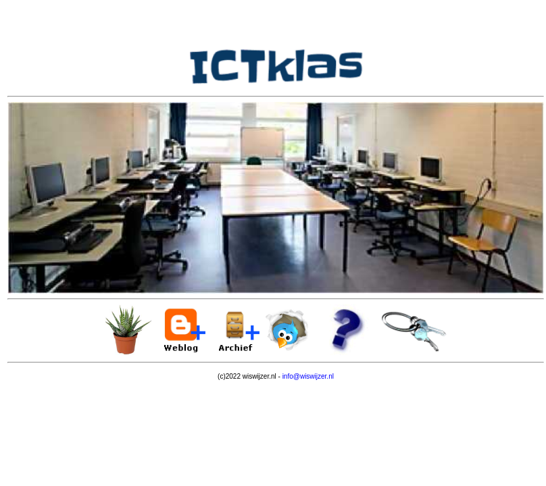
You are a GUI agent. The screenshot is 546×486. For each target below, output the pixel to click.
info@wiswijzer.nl (308, 376)
